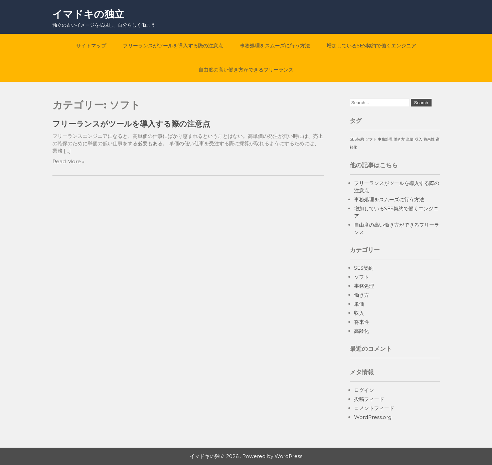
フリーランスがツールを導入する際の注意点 (173, 45)
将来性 (361, 322)
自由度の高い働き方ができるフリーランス (246, 69)
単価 (359, 304)
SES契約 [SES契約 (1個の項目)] (357, 139)
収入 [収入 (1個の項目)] (418, 139)
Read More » (68, 161)
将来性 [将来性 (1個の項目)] (429, 139)
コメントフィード (374, 408)
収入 (359, 313)
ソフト (361, 277)
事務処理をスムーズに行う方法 (275, 45)
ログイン (364, 390)
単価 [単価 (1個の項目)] (410, 139)
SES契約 (363, 268)
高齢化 (361, 331)
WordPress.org (372, 417)
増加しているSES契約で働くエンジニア (371, 45)
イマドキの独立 (88, 14)
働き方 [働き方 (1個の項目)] (399, 139)
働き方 (361, 295)
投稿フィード (369, 399)
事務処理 (364, 286)
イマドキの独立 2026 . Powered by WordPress (246, 456)
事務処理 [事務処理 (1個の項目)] (385, 139)
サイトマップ (91, 45)
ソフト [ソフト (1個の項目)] (370, 139)
